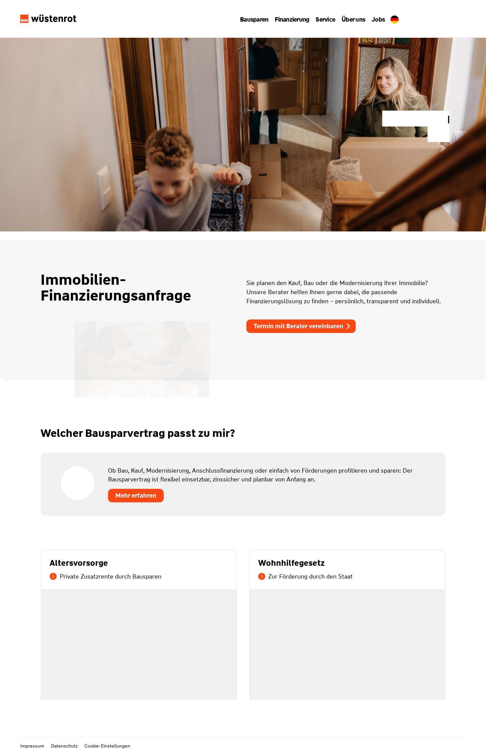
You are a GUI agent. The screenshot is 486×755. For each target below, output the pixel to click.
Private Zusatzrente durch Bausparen (105, 576)
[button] (256, 19)
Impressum (32, 746)
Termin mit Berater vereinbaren (303, 326)
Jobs (376, 19)
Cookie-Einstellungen (107, 746)
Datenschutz (64, 746)
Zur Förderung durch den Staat (305, 576)
